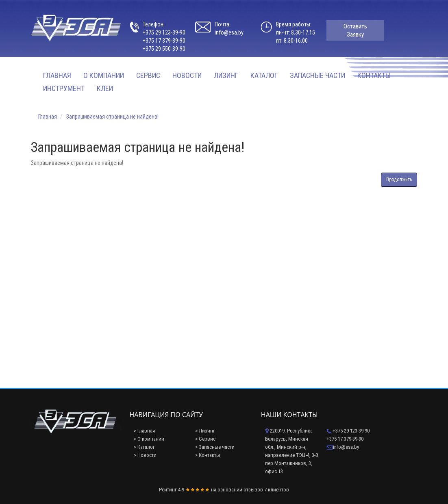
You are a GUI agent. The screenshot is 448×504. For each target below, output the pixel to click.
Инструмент (64, 88)
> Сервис (205, 439)
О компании (103, 75)
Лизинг (226, 75)
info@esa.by (229, 32)
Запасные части (317, 75)
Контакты (374, 75)
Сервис (148, 75)
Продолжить (399, 179)
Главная (57, 75)
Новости (187, 75)
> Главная (144, 431)
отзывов (253, 490)
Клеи (105, 88)
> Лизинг (205, 431)
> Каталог (144, 447)
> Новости (145, 455)
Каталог (264, 75)
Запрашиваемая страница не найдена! (112, 116)
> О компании (149, 439)
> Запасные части (215, 447)
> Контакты (207, 455)
